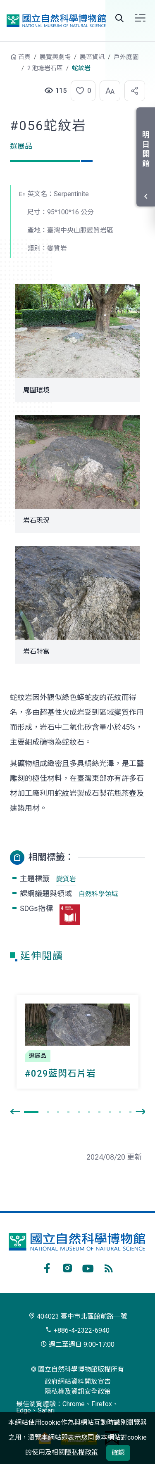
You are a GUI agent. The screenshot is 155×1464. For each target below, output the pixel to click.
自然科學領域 (98, 894)
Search (119, 18)
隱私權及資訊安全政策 (78, 1391)
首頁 (24, 57)
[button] (81, 91)
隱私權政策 (81, 1452)
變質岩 (66, 879)
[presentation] (15, 1112)
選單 (140, 18)
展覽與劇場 (55, 57)
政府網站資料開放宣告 (78, 1382)
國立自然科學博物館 (56, 20)
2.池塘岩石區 (45, 68)
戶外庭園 (126, 57)
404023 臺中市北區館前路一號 (78, 1316)
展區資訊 (92, 57)
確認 (118, 1453)
